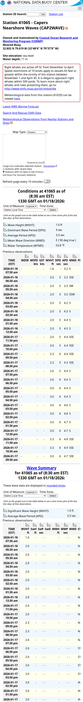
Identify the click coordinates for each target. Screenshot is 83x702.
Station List (56, 14)
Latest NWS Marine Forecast (21, 106)
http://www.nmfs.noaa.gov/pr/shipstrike (30, 89)
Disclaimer (49, 166)
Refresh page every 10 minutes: (23, 181)
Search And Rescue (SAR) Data (22, 113)
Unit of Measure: (14, 206)
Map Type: (20, 132)
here (17, 99)
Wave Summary (41, 468)
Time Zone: (47, 206)
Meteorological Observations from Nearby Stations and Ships (38, 121)
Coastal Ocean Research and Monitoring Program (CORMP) (40, 39)
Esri (40, 162)
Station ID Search (14, 14)
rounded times (55, 485)
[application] (24, 149)
